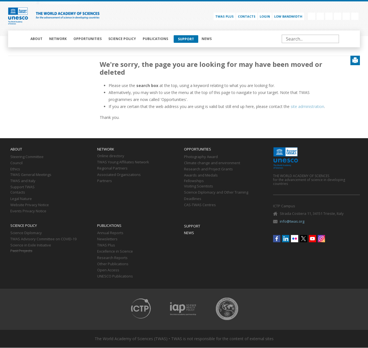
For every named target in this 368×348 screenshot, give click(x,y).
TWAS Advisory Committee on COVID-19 (43, 239)
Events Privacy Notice (28, 211)
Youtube (346, 16)
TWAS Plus (106, 245)
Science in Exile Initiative (30, 245)
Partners (104, 181)
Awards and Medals (201, 175)
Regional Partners (112, 168)
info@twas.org (292, 221)
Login (265, 16)
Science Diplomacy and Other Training (216, 192)
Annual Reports (110, 233)
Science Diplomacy (26, 233)
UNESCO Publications (115, 276)
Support (186, 39)
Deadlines (192, 199)
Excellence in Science (115, 251)
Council (16, 163)
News (207, 38)
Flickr (329, 16)
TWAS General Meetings (30, 175)
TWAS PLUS (224, 16)
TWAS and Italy (22, 181)
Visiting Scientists (198, 186)
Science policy (122, 38)
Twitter (337, 16)
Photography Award (201, 157)
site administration (307, 106)
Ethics (15, 169)
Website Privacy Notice (29, 205)
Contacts (246, 16)
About (36, 38)
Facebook (311, 16)
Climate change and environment (212, 163)
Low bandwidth (288, 16)
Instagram (355, 16)
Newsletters (107, 239)
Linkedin (320, 16)
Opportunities (87, 38)
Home (20, 39)
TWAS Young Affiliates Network (123, 162)
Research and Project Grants (208, 169)
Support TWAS (22, 187)
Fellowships (194, 181)
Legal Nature (21, 199)
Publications (155, 38)
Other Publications (112, 264)
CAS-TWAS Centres (200, 205)
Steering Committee (27, 157)
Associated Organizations (119, 175)
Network (58, 38)
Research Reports (112, 258)
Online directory (110, 156)
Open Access (108, 270)
